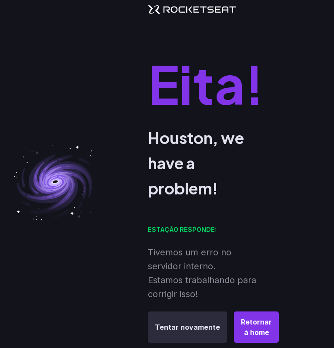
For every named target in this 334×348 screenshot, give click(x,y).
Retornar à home (256, 327)
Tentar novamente (187, 327)
